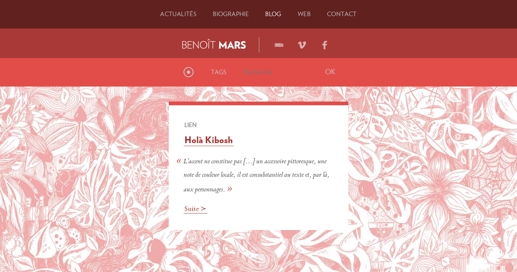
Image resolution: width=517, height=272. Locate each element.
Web (304, 14)
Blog (273, 14)
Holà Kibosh (208, 140)
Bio (231, 14)
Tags (219, 72)
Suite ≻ (195, 209)
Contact (342, 14)
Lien (190, 125)
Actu (178, 14)
